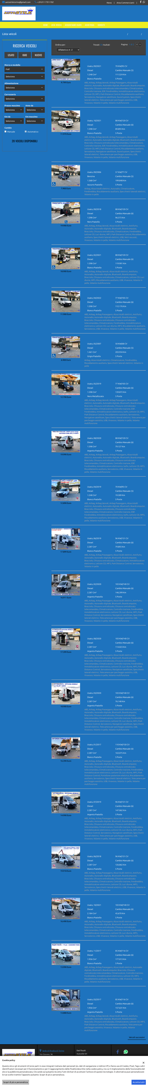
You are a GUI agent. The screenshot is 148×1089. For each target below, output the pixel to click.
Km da (7, 117)
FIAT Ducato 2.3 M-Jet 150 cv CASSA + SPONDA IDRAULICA (112, 739)
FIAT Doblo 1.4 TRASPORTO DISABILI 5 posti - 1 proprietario (112, 166)
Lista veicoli (56, 24)
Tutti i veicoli (134, 34)
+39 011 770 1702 (45, 2)
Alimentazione (11, 83)
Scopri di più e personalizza (15, 1082)
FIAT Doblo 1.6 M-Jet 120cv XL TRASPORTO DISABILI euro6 (112, 203)
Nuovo (38, 55)
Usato (11, 55)
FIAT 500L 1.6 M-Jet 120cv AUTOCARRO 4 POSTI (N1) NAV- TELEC (112, 113)
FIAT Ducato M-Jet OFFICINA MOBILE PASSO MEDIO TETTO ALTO (112, 992)
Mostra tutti (40, 148)
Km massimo (31, 117)
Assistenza (89, 24)
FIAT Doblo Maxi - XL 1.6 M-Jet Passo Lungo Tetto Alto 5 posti (113, 432)
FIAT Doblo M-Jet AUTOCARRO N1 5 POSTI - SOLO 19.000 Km (113, 481)
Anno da (29, 105)
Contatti (101, 24)
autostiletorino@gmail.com (17, 2)
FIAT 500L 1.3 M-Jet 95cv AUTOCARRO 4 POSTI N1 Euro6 (111, 60)
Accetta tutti (139, 1082)
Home (45, 24)
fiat (144, 34)
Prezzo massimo (12, 105)
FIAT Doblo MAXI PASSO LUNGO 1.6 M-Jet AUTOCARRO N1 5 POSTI (113, 376)
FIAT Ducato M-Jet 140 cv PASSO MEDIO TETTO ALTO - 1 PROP (114, 899)
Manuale (11, 132)
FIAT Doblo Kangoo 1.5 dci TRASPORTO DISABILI (107, 338)
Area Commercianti (125, 3)
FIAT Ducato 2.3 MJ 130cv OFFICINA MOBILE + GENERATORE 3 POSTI (114, 531)
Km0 (25, 55)
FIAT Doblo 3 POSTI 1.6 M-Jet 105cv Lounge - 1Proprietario (112, 292)
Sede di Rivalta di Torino (53, 1051)
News (109, 3)
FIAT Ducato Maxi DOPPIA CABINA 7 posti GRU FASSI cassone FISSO (113, 849)
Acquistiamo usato (73, 24)
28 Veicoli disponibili (24, 141)
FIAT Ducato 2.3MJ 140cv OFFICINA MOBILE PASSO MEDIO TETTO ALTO (112, 685)
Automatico (33, 132)
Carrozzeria (10, 94)
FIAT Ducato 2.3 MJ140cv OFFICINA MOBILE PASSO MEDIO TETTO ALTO (112, 577)
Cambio (8, 128)
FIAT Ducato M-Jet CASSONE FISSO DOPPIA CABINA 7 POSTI (113, 945)
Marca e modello (12, 65)
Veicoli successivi (137, 1037)
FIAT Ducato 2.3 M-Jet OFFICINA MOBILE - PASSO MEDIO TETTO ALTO (115, 794)
